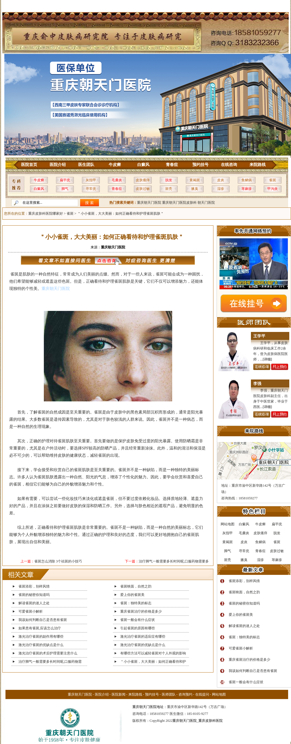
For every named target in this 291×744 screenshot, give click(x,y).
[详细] (267, 359)
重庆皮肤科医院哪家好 (45, 214)
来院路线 (257, 165)
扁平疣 (65, 180)
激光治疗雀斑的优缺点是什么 (40, 645)
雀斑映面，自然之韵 (135, 586)
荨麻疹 (246, 189)
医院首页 (29, 165)
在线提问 (202, 694)
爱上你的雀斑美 (132, 595)
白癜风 (143, 165)
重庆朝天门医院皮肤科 (179, 203)
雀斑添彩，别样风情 (34, 586)
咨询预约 (185, 694)
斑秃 (168, 189)
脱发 (168, 180)
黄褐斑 (194, 180)
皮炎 (220, 180)
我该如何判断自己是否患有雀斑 (42, 620)
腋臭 (194, 189)
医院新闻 (118, 694)
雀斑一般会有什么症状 (137, 620)
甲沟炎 (272, 189)
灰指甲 (91, 180)
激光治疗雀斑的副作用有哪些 (40, 637)
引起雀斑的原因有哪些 (137, 628)
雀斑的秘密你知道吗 (34, 595)
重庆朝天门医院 (149, 203)
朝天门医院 (206, 203)
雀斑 (272, 180)
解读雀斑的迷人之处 (34, 603)
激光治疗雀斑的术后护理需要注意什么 (47, 653)
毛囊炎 (117, 180)
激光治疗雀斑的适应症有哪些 (142, 637)
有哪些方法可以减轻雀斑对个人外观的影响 (153, 653)
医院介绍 (58, 165)
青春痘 (172, 165)
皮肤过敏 (143, 189)
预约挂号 (200, 165)
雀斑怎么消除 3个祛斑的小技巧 (58, 561)
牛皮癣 (115, 165)
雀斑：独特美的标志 (135, 603)
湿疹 (220, 189)
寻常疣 (91, 189)
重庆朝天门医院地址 (148, 707)
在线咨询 (229, 165)
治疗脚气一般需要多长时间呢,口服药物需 (50, 662)
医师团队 (169, 694)
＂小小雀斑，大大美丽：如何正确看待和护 (153, 662)
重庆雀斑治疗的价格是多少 (141, 611)
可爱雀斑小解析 (30, 611)
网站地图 (219, 694)
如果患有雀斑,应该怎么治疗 (39, 628)
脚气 (64, 189)
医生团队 (86, 165)
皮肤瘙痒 (143, 180)
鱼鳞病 (246, 180)
